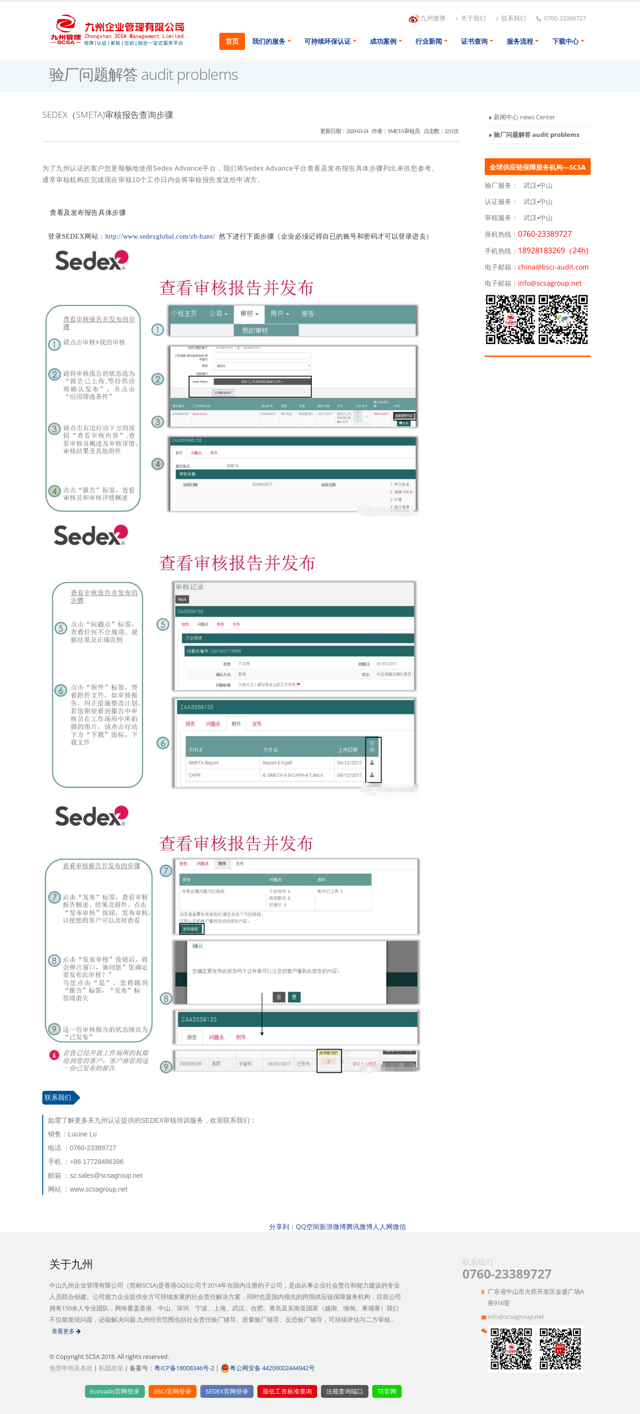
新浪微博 (333, 1226)
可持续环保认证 (327, 41)
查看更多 (66, 1331)
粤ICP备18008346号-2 (184, 1368)
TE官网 (386, 1391)
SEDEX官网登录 (227, 1391)
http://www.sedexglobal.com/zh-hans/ (160, 236)
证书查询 (474, 41)
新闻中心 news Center (524, 117)
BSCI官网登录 (172, 1391)
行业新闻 (428, 41)
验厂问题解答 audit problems (536, 135)
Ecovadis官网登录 (115, 1391)
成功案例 (383, 41)
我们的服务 (268, 41)
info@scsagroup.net (516, 1317)
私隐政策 (111, 1368)
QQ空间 (308, 1226)
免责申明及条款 (71, 1368)
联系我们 (511, 18)
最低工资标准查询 (287, 1391)
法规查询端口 (344, 1391)
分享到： (282, 1226)
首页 (232, 41)
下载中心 (565, 41)
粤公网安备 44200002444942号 (267, 1368)
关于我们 (471, 18)
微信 (399, 1226)
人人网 (383, 1226)
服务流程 (520, 41)
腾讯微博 (359, 1226)
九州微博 (427, 18)
